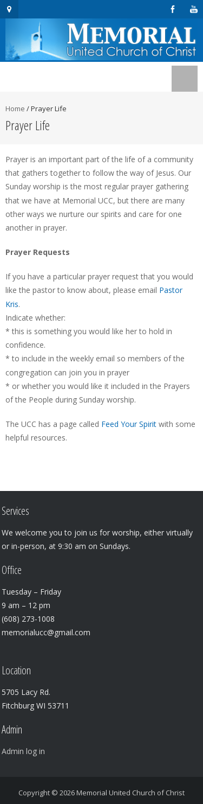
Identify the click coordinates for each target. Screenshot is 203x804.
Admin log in (23, 751)
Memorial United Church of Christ (130, 792)
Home (15, 108)
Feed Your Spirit (128, 424)
